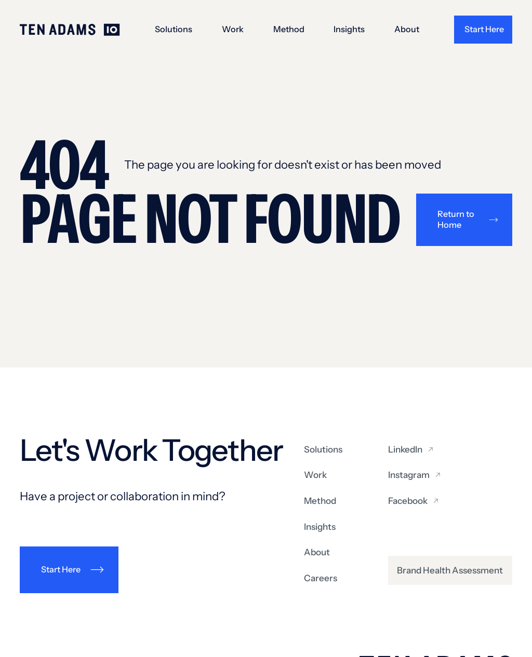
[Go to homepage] (70, 30)
